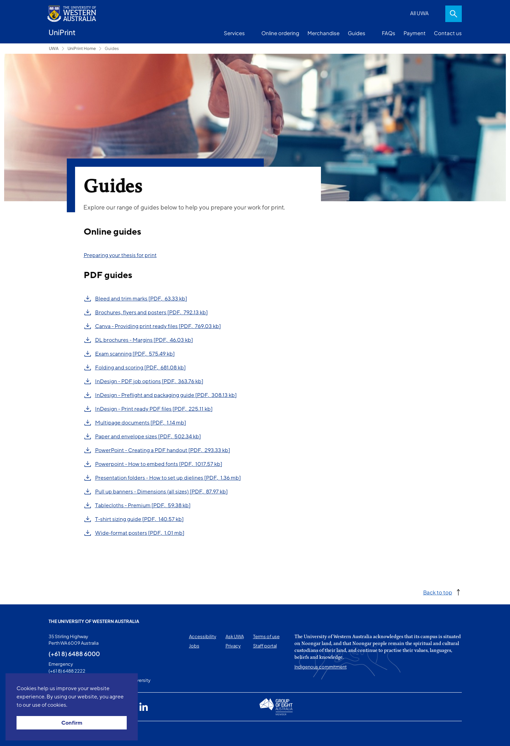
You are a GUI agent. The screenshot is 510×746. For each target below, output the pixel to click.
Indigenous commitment (320, 667)
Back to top (437, 592)
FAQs (388, 33)
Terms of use (266, 636)
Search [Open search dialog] (453, 14)
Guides (356, 33)
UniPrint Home (81, 48)
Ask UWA (235, 636)
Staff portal (265, 645)
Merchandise (324, 33)
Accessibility (202, 636)
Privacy (233, 645)
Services (234, 33)
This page (58, 733)
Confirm (71, 723)
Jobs (194, 645)
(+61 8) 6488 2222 (67, 671)
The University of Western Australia (94, 621)
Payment (415, 33)
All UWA (419, 13)
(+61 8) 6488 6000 (74, 653)
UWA (54, 48)
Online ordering (280, 33)
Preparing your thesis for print (120, 255)
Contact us (448, 33)
